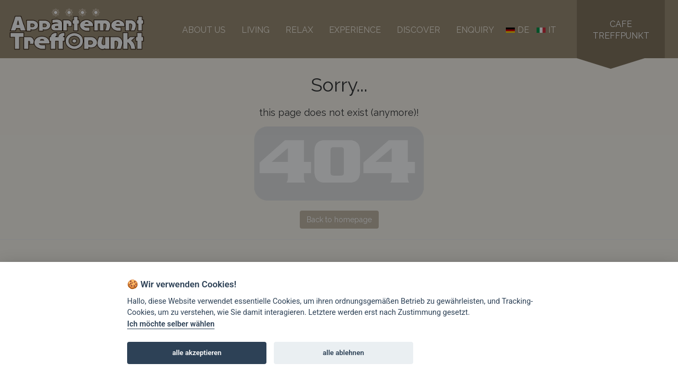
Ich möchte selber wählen (171, 324)
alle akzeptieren (196, 353)
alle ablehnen (343, 353)
